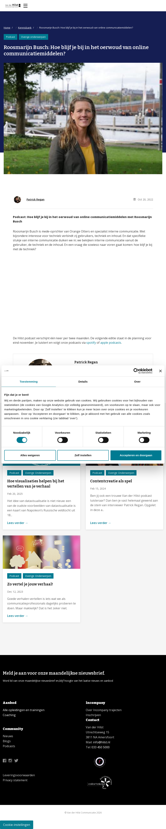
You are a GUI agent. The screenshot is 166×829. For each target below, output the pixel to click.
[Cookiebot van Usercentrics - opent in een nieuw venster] (136, 371)
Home (7, 27)
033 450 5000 (100, 747)
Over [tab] (137, 381)
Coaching (9, 715)
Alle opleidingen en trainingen (23, 710)
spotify (91, 343)
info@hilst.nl (101, 742)
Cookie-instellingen (16, 825)
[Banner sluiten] (160, 371)
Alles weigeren (30, 455)
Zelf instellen (83, 455)
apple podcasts (110, 343)
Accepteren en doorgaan (136, 455)
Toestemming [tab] (29, 381)
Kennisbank (25, 27)
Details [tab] (83, 381)
